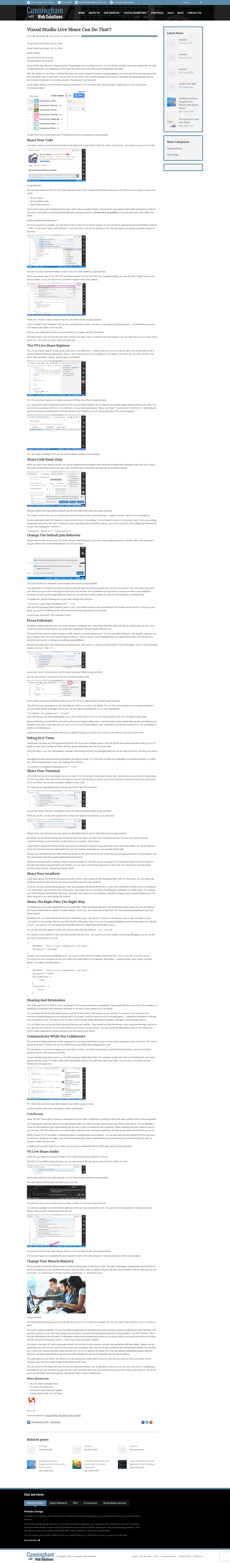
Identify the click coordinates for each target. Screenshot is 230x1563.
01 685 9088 (66, 2)
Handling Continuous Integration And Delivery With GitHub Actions (52, 1464)
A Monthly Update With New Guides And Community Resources (97, 1464)
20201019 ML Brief (187, 84)
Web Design (40, 36)
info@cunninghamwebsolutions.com (92, 2)
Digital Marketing (174, 148)
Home (29, 36)
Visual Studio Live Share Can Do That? (64, 36)
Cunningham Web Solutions (84, 1556)
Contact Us (198, 1556)
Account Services (169, 1556)
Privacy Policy (185, 1556)
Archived (43, 1446)
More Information (30, 1540)
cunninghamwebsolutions (123, 2)
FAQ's (156, 1556)
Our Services (145, 1556)
